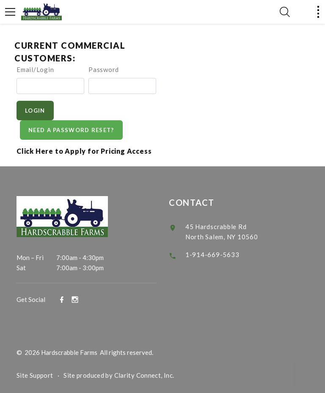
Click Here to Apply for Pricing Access (84, 151)
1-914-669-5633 (212, 254)
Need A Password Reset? (71, 130)
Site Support (35, 375)
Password (103, 69)
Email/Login (35, 69)
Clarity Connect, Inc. (144, 375)
